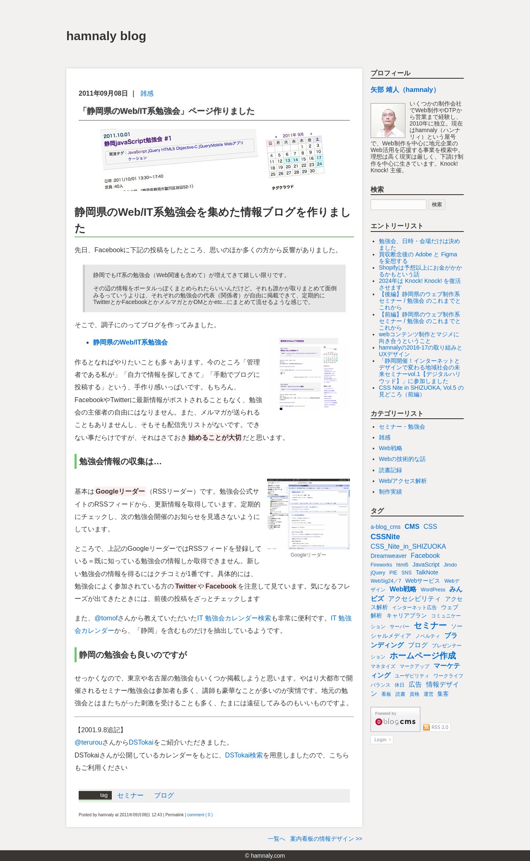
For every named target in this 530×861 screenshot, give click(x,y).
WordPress (433, 590)
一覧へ (276, 838)
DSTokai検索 (244, 755)
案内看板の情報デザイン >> (326, 838)
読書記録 (390, 470)
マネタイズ (383, 666)
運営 (429, 694)
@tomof (106, 618)
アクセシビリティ (414, 598)
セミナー (130, 795)
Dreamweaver (389, 555)
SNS (406, 573)
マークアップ (414, 666)
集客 (443, 693)
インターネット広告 (414, 607)
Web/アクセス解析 (403, 481)
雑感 (147, 93)
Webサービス (423, 580)
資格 (414, 694)
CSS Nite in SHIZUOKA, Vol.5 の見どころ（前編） (421, 391)
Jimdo (450, 565)
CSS (430, 526)
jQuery (378, 573)
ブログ (164, 795)
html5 (402, 565)
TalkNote (427, 572)
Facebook (425, 555)
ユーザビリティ (412, 676)
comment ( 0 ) (200, 815)
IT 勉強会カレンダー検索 (234, 618)
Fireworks (381, 565)
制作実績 (390, 491)
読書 (400, 694)
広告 (415, 684)
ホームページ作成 (423, 655)
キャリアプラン (406, 615)
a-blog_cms (385, 526)
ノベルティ (427, 636)
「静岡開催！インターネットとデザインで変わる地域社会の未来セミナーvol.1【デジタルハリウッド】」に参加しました (420, 370)
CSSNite (385, 537)
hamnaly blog (106, 36)
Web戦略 (390, 448)
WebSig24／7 (386, 581)
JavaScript (425, 564)
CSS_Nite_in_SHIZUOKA (408, 546)
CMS (412, 526)
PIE (393, 573)
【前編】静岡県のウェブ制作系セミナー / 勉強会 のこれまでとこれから (420, 321)
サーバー (400, 626)
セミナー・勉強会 (402, 426)
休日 (400, 685)
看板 (386, 694)
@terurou (88, 742)
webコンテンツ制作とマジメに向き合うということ (419, 337)
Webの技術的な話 (402, 459)
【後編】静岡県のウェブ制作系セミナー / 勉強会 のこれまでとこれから (420, 301)
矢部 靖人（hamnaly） (405, 89)
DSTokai (141, 742)
